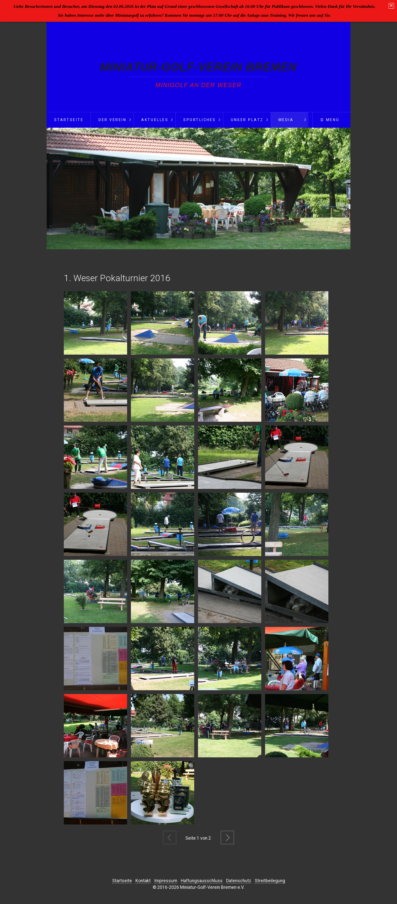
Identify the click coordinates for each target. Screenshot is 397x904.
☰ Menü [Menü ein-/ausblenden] (329, 120)
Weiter (227, 837)
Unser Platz (247, 120)
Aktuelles (154, 120)
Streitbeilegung (270, 880)
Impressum (165, 880)
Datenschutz (238, 880)
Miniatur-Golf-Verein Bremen (198, 67)
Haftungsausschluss (202, 880)
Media (286, 120)
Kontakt (143, 880)
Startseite (69, 120)
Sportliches (199, 120)
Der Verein (112, 120)
